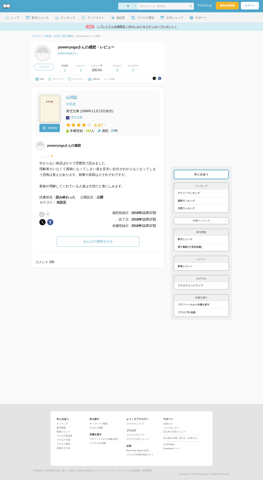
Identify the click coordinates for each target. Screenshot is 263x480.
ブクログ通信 (63, 444)
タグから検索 (96, 427)
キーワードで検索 (98, 423)
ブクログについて (135, 423)
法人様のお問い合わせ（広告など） (181, 438)
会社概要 (135, 470)
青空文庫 (76, 117)
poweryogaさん (68, 53)
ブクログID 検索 (187, 312)
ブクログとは (204, 5)
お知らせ (167, 423)
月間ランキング (186, 208)
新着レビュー (185, 266)
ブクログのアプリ (135, 435)
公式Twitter (168, 444)
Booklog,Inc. (203, 474)
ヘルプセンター (171, 427)
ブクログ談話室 (64, 435)
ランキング (62, 423)
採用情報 (147, 470)
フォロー (44, 66)
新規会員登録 (227, 5)
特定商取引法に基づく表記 (59, 470)
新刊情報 (61, 427)
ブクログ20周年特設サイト (140, 454)
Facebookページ (171, 448)
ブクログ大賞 (63, 440)
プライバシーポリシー (115, 470)
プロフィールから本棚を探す (194, 304)
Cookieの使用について (89, 470)
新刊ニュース (185, 239)
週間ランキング (186, 200)
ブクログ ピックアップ (190, 285)
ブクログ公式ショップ (137, 439)
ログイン (250, 5)
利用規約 (38, 470)
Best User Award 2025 (137, 450)
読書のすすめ (63, 448)
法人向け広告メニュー (174, 431)
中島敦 (71, 104)
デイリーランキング (189, 193)
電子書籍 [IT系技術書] (190, 247)
